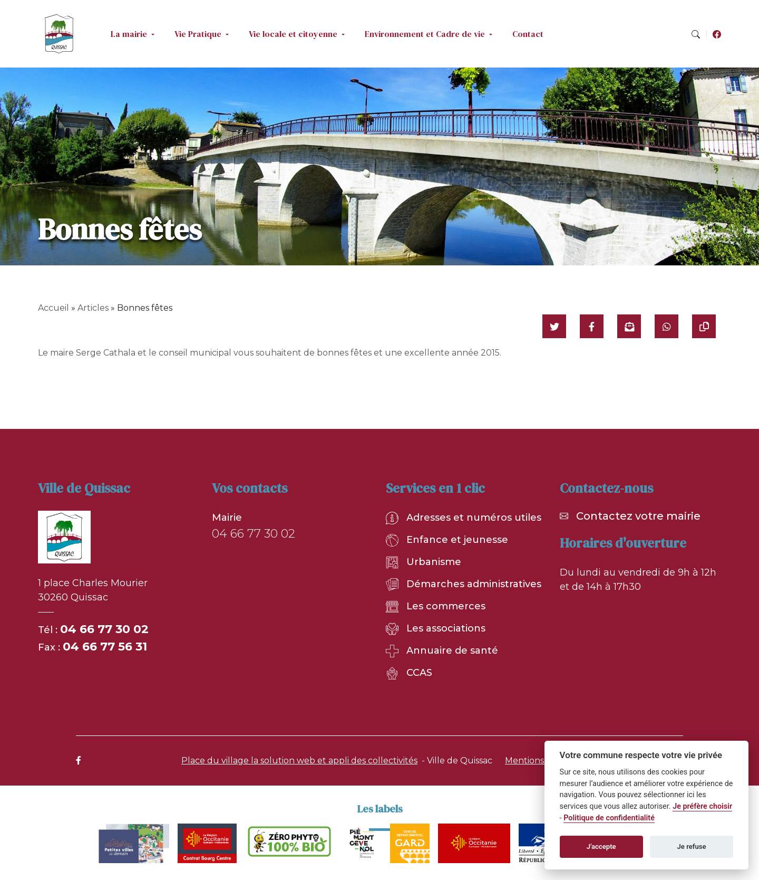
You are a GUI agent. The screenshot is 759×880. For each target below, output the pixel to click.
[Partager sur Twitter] (554, 326)
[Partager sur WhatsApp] (666, 326)
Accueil (53, 308)
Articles (93, 308)
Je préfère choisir (702, 806)
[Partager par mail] (629, 326)
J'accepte (601, 846)
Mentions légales (540, 760)
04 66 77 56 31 (105, 646)
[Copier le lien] (704, 326)
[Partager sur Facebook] (592, 326)
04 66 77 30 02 (104, 629)
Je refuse (691, 846)
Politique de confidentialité (609, 818)
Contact (527, 34)
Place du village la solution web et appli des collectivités (299, 760)
